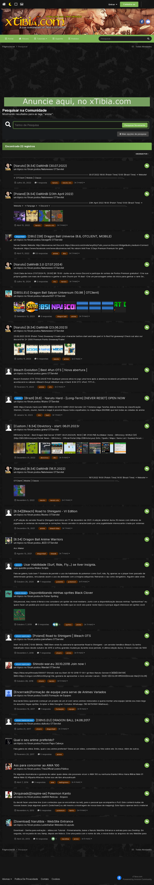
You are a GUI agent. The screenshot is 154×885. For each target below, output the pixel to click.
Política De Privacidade (26, 880)
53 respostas (40, 254)
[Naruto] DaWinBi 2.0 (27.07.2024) (38, 265)
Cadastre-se (129, 4)
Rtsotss (44, 516)
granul (44, 430)
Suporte (59, 40)
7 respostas (44, 583)
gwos (44, 374)
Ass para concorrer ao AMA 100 (36, 766)
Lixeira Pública (61, 770)
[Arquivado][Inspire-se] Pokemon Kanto (42, 794)
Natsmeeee (47, 170)
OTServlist (58, 170)
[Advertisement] (77, 75)
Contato (45, 880)
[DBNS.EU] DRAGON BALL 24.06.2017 (63, 721)
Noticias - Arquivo (59, 798)
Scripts (45, 569)
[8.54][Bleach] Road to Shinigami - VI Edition (45, 512)
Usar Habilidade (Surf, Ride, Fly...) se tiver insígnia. (60, 566)
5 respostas (41, 360)
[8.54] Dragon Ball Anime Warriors (38, 540)
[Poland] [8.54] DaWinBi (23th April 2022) (43, 195)
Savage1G (46, 241)
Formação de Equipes (60, 696)
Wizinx (44, 402)
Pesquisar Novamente (135, 126)
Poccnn (45, 744)
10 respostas (40, 840)
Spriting (54, 597)
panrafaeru (46, 640)
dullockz (45, 724)
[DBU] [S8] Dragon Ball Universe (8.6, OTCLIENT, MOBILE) (70, 237)
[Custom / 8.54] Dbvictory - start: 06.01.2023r (46, 427)
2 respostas (41, 282)
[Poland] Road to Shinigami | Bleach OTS (62, 637)
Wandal (45, 668)
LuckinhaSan (47, 826)
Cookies (56, 880)
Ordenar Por (142, 155)
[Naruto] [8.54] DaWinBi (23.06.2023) (41, 328)
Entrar (113, 4)
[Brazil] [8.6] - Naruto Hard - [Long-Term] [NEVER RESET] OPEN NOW (74, 399)
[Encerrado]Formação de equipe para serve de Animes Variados (60, 693)
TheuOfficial (47, 770)
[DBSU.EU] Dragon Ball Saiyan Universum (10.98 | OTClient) (56, 294)
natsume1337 (47, 297)
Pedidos (75, 40)
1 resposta (41, 184)
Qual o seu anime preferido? (34, 741)
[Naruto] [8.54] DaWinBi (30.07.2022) (40, 167)
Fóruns (25, 40)
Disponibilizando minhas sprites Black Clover (61, 594)
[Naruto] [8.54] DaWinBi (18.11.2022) (39, 470)
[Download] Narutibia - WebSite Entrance (43, 822)
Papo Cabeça (56, 744)
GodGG (45, 696)
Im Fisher (45, 597)
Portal (10, 40)
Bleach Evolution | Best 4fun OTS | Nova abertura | (50, 371)
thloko (38, 569)
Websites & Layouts (64, 826)
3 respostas (45, 317)
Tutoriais (41, 40)
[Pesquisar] (110, 39)
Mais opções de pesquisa (133, 135)
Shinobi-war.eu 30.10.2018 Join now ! (59, 665)
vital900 (45, 798)
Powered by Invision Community (137, 880)
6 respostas (44, 811)
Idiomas (7, 880)
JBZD (44, 544)
